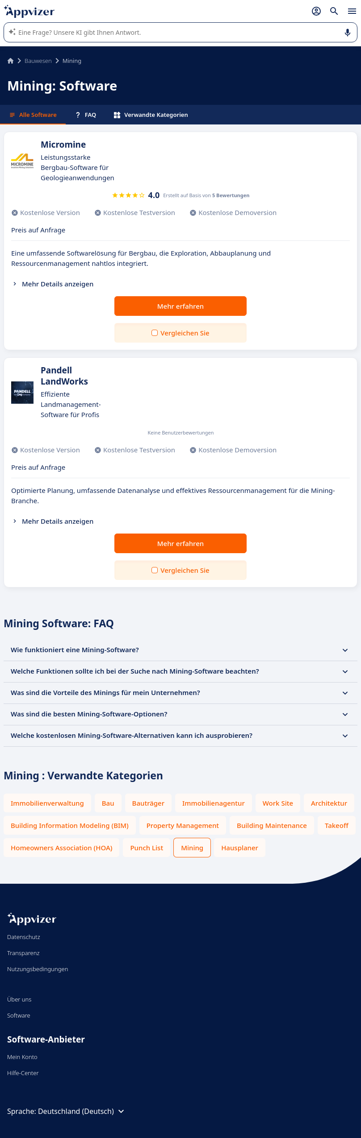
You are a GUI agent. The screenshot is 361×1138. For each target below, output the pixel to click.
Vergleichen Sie (184, 332)
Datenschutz (23, 937)
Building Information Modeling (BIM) (70, 825)
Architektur (329, 803)
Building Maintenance (272, 825)
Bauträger (148, 803)
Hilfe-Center (23, 1073)
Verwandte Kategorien (151, 115)
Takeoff (336, 825)
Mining (192, 847)
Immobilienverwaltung (47, 803)
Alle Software (33, 115)
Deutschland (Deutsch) (82, 1111)
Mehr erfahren (180, 306)
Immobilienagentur (213, 803)
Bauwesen (38, 61)
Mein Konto (22, 1057)
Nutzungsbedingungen (37, 969)
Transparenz (23, 953)
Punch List (146, 847)
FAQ (85, 115)
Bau (108, 803)
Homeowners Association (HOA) (61, 847)
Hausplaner (239, 847)
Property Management (183, 825)
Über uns (19, 999)
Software (18, 1015)
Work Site (278, 803)
